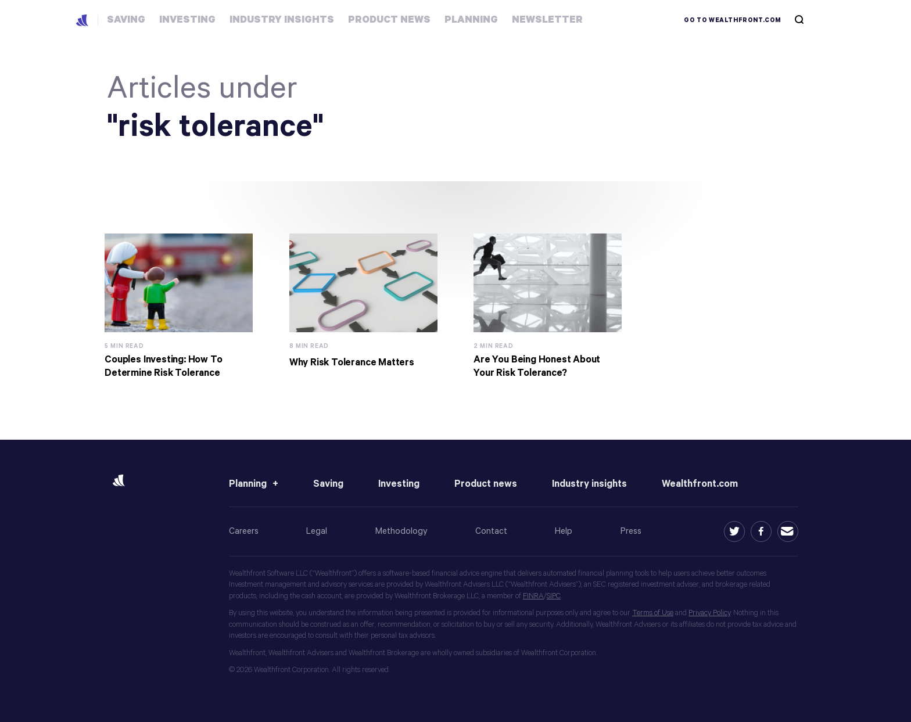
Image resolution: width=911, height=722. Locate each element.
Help (563, 531)
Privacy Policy (709, 613)
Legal (316, 531)
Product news (485, 484)
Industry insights (589, 484)
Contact (491, 531)
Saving (328, 484)
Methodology (401, 531)
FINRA (533, 596)
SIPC (554, 596)
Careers (244, 531)
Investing (398, 484)
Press (631, 531)
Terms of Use (652, 613)
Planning (248, 484)
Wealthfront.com (700, 484)
